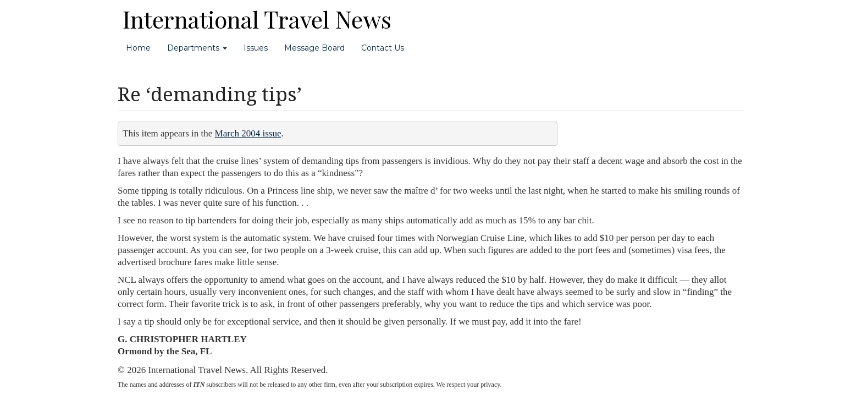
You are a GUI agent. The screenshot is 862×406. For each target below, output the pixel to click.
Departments (197, 48)
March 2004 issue (248, 133)
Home (138, 48)
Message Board (314, 48)
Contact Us (382, 48)
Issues (256, 48)
